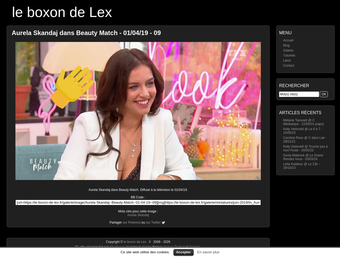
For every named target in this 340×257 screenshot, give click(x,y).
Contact (288, 65)
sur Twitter (153, 222)
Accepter (183, 252)
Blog (286, 45)
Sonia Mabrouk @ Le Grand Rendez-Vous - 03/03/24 (303, 157)
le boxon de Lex (62, 12)
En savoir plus (208, 252)
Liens (287, 60)
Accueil (288, 40)
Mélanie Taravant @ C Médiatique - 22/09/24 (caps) (303, 122)
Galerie (288, 50)
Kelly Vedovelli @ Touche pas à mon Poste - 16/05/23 (305, 148)
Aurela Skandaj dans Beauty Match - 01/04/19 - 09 (86, 32)
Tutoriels (289, 55)
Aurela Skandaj (138, 215)
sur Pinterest (132, 222)
